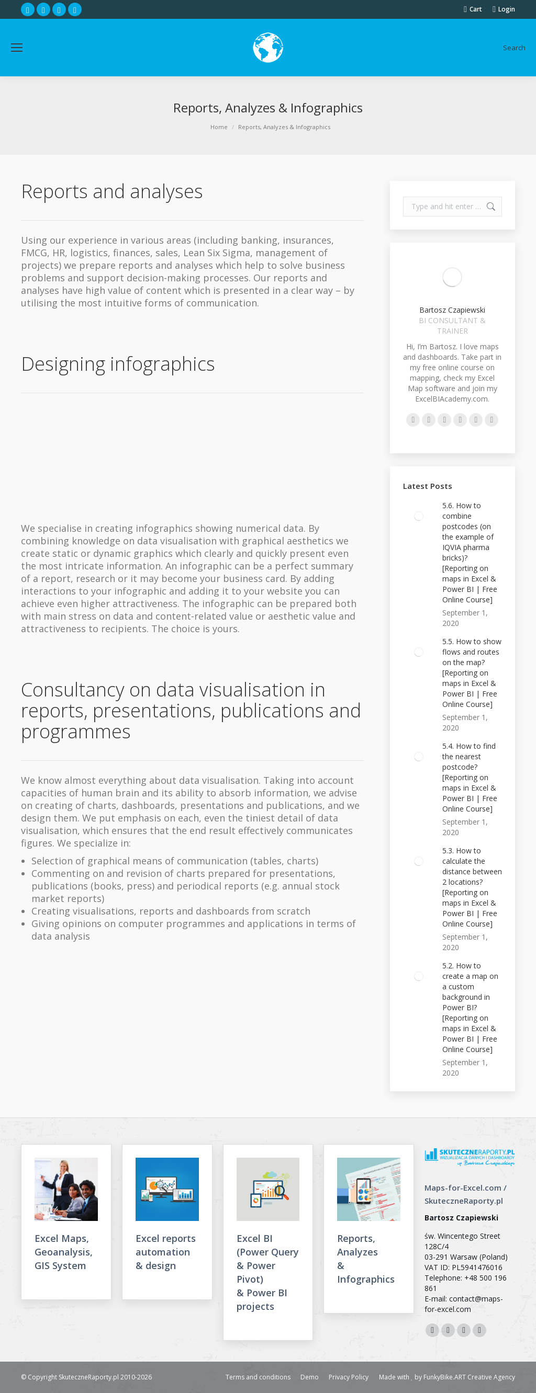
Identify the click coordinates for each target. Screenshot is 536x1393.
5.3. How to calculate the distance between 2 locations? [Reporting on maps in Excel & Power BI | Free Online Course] (472, 887)
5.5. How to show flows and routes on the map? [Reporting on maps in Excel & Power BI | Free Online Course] (471, 672)
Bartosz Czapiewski (452, 310)
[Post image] (418, 516)
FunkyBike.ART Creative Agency (469, 1377)
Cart (473, 9)
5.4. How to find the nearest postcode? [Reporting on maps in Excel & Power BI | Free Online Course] (469, 777)
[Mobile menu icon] (16, 47)
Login (504, 9)
